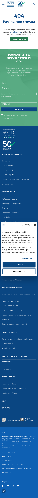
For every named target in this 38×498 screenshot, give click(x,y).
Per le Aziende (8, 377)
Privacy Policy (7, 456)
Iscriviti (19, 109)
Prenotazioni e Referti (12, 288)
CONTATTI (6, 408)
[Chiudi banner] (35, 225)
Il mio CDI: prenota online (12, 310)
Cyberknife (6, 217)
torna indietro (15, 32)
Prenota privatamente (10, 301)
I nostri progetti (8, 175)
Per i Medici (7, 362)
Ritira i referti (7, 320)
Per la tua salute (9, 332)
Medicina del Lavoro (10, 384)
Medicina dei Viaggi (9, 393)
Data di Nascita (6, 96)
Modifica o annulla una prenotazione (16, 315)
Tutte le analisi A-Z (9, 344)
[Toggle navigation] (3, 4)
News (4, 401)
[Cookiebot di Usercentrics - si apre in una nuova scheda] (23, 225)
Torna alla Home (19, 39)
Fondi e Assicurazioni (10, 306)
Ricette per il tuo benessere (14, 356)
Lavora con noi (7, 184)
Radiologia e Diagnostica (12, 204)
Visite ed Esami (8, 192)
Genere (3, 94)
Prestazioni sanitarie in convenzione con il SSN (18, 296)
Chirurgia (5, 208)
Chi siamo (6, 161)
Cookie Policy (7, 460)
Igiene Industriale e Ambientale (14, 388)
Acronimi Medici (8, 348)
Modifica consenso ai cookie (12, 464)
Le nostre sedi (7, 170)
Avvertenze (6, 472)
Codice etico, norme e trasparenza (15, 179)
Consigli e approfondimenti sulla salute (17, 339)
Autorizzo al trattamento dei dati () (16, 116)
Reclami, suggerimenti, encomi (14, 324)
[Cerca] (34, 4)
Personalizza (27, 258)
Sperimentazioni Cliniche (12, 280)
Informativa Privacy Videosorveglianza (16, 468)
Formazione (6, 369)
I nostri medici (7, 166)
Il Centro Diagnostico (12, 154)
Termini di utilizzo (8, 452)
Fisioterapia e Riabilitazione (12, 222)
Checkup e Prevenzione (11, 213)
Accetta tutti (19, 265)
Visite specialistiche (9, 199)
